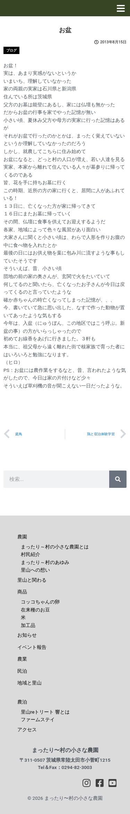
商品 (22, 591)
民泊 (22, 671)
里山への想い (35, 570)
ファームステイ (38, 719)
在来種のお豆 (35, 609)
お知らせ (27, 635)
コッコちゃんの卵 (40, 602)
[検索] (118, 479)
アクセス (27, 729)
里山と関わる (31, 580)
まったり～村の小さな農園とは (55, 546)
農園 (22, 536)
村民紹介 (30, 554)
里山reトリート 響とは (45, 712)
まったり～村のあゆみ (45, 562)
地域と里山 (29, 683)
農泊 (22, 702)
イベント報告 (31, 647)
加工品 (28, 625)
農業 (22, 659)
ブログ (11, 50)
